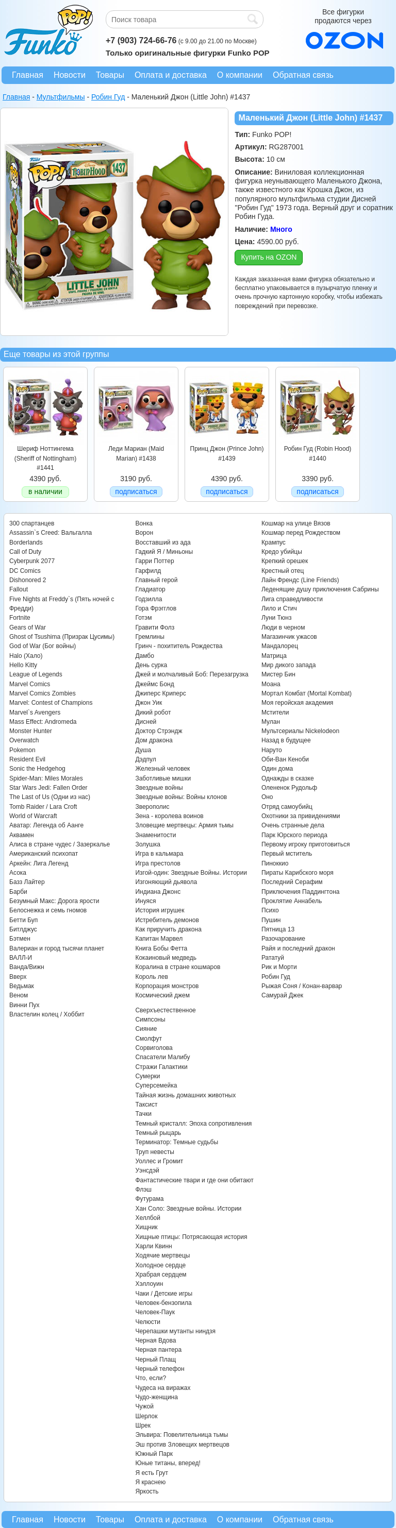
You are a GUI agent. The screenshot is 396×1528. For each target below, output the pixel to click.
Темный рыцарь (158, 1132)
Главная (27, 75)
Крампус (273, 542)
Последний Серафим (292, 882)
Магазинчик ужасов (289, 636)
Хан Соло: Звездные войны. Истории (188, 1208)
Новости (70, 75)
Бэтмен (19, 938)
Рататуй (272, 957)
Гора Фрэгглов (155, 608)
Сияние (146, 1028)
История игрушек (159, 910)
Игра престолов (157, 863)
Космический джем (162, 995)
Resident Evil (27, 759)
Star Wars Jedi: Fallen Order (48, 787)
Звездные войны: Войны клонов (181, 797)
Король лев (151, 976)
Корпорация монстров (167, 986)
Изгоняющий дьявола (166, 882)
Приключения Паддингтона (300, 891)
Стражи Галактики (161, 1067)
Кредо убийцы (281, 551)
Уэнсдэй (147, 1170)
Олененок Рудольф (289, 787)
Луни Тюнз (276, 617)
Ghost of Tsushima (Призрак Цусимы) (61, 636)
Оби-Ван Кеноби (285, 759)
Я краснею (150, 1482)
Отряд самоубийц (286, 806)
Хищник (146, 1227)
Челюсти (147, 1322)
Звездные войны (159, 787)
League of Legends (35, 674)
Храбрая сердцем (160, 1274)
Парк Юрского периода (294, 835)
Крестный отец (282, 570)
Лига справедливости (292, 599)
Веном (18, 995)
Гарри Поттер (154, 561)
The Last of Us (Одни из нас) (49, 797)
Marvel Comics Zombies (42, 693)
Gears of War (27, 627)
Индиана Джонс (157, 891)
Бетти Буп (23, 920)
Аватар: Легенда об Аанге (46, 825)
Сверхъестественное (165, 1010)
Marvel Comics (29, 684)
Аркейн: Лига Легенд (38, 863)
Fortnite (19, 617)
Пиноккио (275, 863)
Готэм (143, 617)
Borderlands (26, 542)
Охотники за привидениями (300, 816)
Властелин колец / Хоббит (47, 1014)
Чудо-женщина (156, 1397)
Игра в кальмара (159, 853)
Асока (17, 872)
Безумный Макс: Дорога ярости (54, 901)
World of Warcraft (33, 816)
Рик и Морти (279, 967)
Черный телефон (159, 1368)
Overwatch (24, 740)
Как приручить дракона (168, 929)
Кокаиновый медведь (165, 957)
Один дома (277, 768)
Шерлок (146, 1416)
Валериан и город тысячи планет (56, 948)
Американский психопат (43, 853)
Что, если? (150, 1378)
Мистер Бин (278, 674)
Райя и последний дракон (298, 948)
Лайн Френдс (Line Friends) (300, 580)
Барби (18, 891)
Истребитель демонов (167, 920)
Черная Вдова (155, 1340)
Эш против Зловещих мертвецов (182, 1444)
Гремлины (149, 636)
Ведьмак (21, 986)
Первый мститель (286, 853)
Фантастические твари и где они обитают (194, 1180)
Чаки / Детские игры (163, 1293)
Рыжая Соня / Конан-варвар (301, 986)
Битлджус (23, 929)
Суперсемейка (156, 1085)
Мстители (275, 712)
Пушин (271, 920)
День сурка (151, 665)
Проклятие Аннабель (291, 901)
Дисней (145, 721)
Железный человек (162, 768)
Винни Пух (24, 1005)
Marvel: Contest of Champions (50, 702)
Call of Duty (25, 551)
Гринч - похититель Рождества (178, 646)
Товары (110, 75)
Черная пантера (158, 1349)
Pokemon (22, 750)
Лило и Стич (279, 608)
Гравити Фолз (154, 627)
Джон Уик (148, 702)
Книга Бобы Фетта (161, 948)
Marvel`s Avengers (34, 712)
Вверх (17, 976)
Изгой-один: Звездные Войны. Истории (190, 872)
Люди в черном (283, 627)
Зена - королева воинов (169, 816)
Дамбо (144, 655)
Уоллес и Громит (159, 1161)
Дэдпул (145, 759)
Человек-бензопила (163, 1302)
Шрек (143, 1425)
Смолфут (148, 1038)
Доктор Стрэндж (158, 731)
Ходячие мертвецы (162, 1255)
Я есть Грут (151, 1472)
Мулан (270, 721)
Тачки (143, 1113)
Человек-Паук (155, 1312)
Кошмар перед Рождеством (300, 532)
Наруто (271, 750)
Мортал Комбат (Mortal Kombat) (306, 693)
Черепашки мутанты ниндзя (175, 1331)
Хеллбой (147, 1217)
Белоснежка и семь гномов (48, 910)
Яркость (146, 1491)
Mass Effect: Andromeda (43, 721)
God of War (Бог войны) (42, 646)
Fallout (18, 589)
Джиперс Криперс (160, 693)
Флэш (143, 1189)
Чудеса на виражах (162, 1387)
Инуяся (145, 901)
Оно (267, 797)
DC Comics (25, 570)
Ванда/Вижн (26, 967)
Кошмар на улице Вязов (296, 523)
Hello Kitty (23, 665)
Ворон (144, 532)
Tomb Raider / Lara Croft (43, 806)
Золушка (147, 844)
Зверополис (152, 806)
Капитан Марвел (159, 938)
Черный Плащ (155, 1359)
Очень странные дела (292, 825)
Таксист (146, 1104)
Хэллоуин (149, 1283)
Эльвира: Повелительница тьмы (181, 1434)
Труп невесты (154, 1152)
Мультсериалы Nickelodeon (300, 731)
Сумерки (147, 1076)
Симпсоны (150, 1019)
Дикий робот (153, 712)
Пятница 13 (277, 929)
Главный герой (156, 580)
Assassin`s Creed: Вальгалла (50, 532)
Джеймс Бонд (154, 684)
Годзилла (148, 599)
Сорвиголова (153, 1047)
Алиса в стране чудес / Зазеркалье (59, 844)
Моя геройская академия (297, 702)
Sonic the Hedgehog (37, 768)
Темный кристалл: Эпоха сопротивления (193, 1123)
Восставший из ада (162, 542)
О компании (239, 75)
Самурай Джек (282, 995)
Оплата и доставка (171, 75)
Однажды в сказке (287, 778)
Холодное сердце (160, 1265)
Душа (143, 750)
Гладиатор (150, 589)
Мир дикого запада (288, 665)
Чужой (144, 1406)
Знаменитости (155, 835)
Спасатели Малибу (162, 1057)
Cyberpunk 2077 (32, 561)
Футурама (149, 1198)
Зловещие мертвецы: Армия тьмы (184, 825)
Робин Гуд (275, 976)
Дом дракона (153, 740)
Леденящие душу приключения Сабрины (320, 589)
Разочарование (283, 938)
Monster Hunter (30, 731)
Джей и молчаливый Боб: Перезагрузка (191, 674)
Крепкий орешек (284, 561)
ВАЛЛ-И (20, 957)
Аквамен (21, 835)
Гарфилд (148, 570)
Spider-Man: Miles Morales (46, 778)
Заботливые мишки (163, 778)
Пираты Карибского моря (297, 872)
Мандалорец (279, 646)
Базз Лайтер (27, 882)
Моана (270, 684)
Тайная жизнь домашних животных (185, 1095)
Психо (270, 910)
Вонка (144, 523)
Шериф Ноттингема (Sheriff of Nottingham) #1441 (45, 458)
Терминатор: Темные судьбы (176, 1142)
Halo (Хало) (26, 655)
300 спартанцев (31, 523)
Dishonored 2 (27, 580)
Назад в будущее (286, 740)
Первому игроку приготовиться (305, 844)
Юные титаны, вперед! (168, 1463)
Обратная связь (303, 75)
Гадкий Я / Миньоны (164, 551)
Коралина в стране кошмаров (177, 967)
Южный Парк (154, 1453)
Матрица (274, 655)
